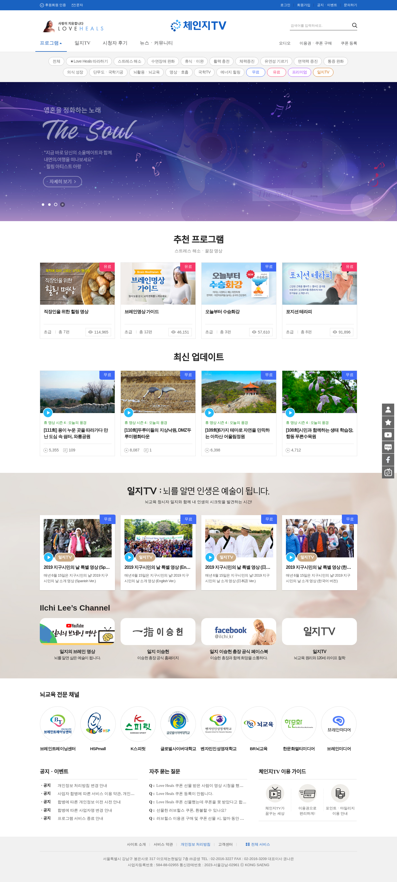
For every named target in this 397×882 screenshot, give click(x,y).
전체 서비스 (260, 844)
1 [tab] (43, 204)
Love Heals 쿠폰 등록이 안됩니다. (184, 794)
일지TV (82, 43)
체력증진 (246, 61)
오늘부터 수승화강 (222, 311)
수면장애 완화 (163, 61)
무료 (255, 72)
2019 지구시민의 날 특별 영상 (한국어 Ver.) (325, 567)
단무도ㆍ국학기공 (108, 72)
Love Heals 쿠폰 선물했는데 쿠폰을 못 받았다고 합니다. (203, 802)
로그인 (285, 5)
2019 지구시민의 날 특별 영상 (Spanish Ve (82, 567)
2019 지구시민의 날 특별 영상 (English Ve (162, 567)
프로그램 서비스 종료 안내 (81, 818)
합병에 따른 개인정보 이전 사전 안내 (89, 802)
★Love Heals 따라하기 (89, 61)
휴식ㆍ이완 (194, 61)
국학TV (204, 72)
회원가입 (303, 5)
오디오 (285, 43)
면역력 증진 (308, 61)
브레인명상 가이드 (141, 311)
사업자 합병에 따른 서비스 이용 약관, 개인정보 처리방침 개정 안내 (115, 794)
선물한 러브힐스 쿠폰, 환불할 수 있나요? (191, 810)
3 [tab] (55, 204)
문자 (79, 5)
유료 (276, 72)
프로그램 (49, 43)
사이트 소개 (136, 844)
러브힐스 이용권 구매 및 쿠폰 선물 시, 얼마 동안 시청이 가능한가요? (215, 818)
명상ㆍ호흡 (179, 72)
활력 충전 (221, 61)
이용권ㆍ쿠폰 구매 (316, 43)
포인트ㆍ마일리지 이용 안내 (340, 811)
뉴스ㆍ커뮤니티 (156, 43)
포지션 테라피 (299, 311)
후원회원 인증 (55, 5)
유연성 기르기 (276, 61)
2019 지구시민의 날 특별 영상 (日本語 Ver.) (244, 567)
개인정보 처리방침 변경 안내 (82, 786)
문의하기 (350, 5)
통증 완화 (336, 61)
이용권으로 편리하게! (307, 811)
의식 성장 (75, 72)
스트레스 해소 (129, 61)
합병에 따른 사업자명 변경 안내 (85, 810)
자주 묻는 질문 (164, 772)
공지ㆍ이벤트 (327, 5)
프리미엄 (299, 72)
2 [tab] (49, 204)
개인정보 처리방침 (195, 844)
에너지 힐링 (230, 72)
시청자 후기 (115, 43)
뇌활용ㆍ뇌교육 (146, 72)
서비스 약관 (163, 844)
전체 (56, 61)
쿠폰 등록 (349, 43)
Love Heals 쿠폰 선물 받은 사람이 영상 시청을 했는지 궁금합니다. (212, 786)
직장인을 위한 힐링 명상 (66, 311)
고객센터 (225, 844)
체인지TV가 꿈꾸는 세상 (275, 811)
